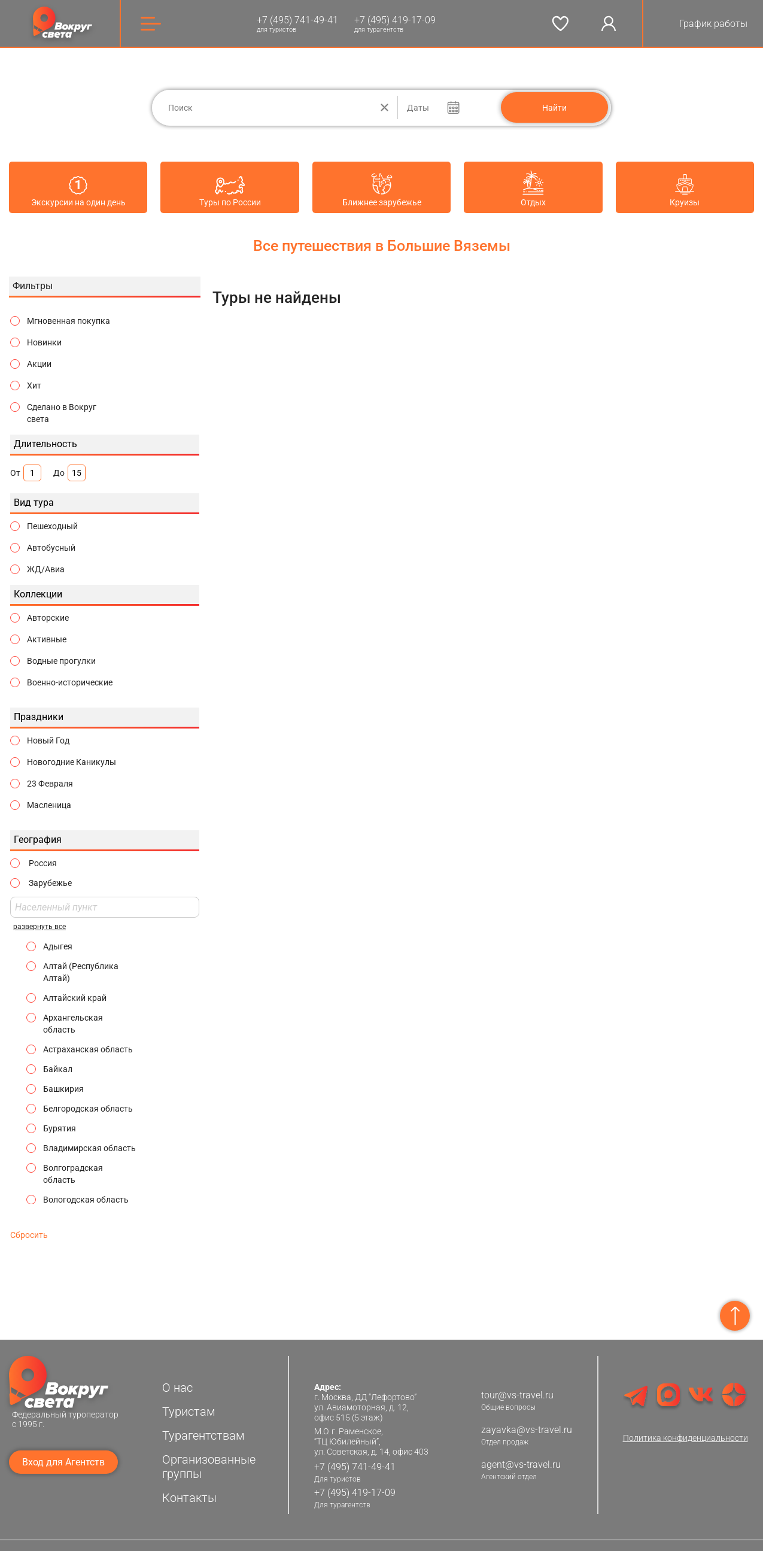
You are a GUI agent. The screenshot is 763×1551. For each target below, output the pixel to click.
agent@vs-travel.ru (521, 1456)
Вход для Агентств (63, 1454)
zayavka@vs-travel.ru (526, 1422)
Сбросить (29, 1227)
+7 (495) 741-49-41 (297, 20)
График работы (713, 23)
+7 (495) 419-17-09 (395, 20)
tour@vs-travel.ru (517, 1387)
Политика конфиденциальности (685, 1430)
